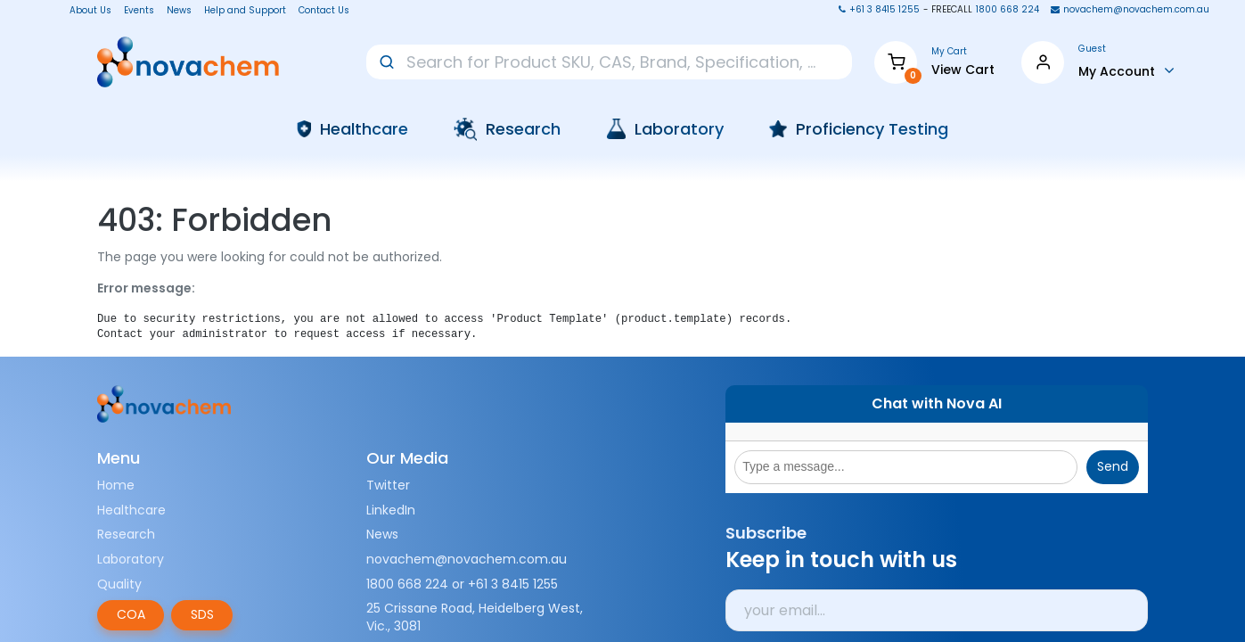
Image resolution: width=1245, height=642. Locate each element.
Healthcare (131, 510)
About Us (85, 10)
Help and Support (245, 10)
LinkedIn (390, 510)
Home (116, 485)
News (179, 10)
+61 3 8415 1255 (513, 584)
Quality (119, 584)
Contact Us (324, 10)
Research (126, 534)
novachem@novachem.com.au (466, 559)
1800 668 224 (407, 584)
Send (1112, 466)
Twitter (388, 485)
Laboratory (130, 559)
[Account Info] (1126, 70)
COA (131, 614)
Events (139, 10)
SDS (202, 614)
